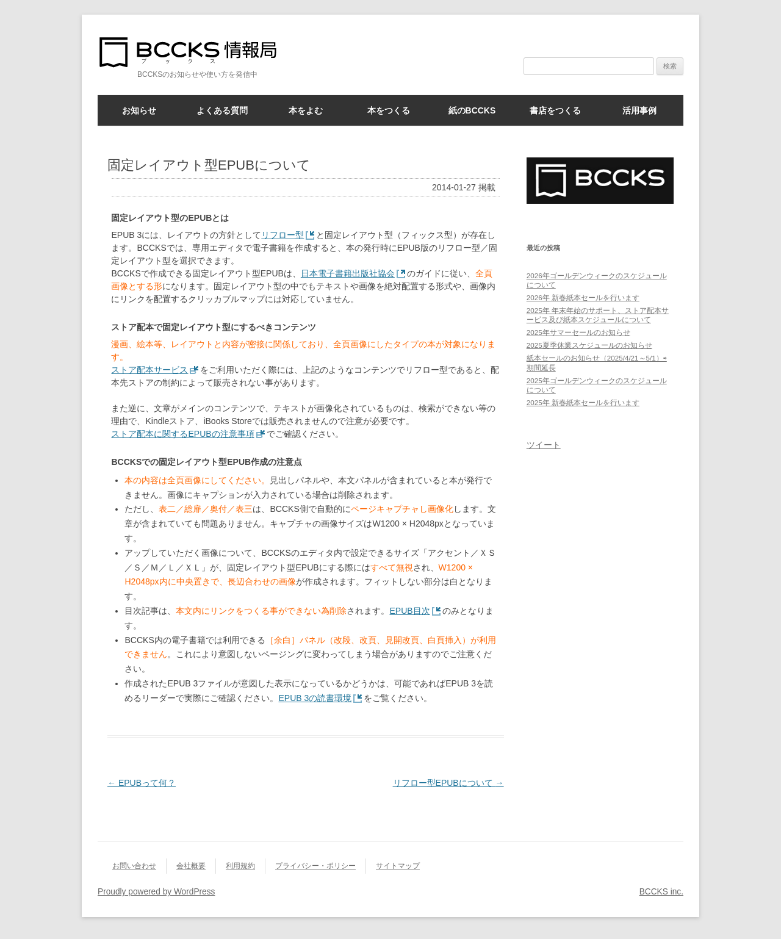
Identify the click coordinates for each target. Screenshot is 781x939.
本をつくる (388, 110)
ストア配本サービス (149, 370)
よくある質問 (222, 110)
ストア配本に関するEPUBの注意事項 (182, 434)
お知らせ (139, 110)
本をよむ (306, 110)
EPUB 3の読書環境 (314, 698)
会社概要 (191, 866)
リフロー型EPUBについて (448, 783)
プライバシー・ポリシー (315, 866)
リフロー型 (282, 235)
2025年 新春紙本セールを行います (583, 402)
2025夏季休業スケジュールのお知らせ (589, 345)
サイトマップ (398, 866)
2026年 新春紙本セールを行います (583, 297)
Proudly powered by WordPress (156, 891)
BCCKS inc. (661, 891)
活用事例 (639, 110)
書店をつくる (555, 110)
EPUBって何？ (141, 783)
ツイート (544, 445)
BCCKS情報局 (195, 52)
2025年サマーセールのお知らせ (578, 332)
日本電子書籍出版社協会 (348, 273)
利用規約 (240, 866)
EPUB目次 (409, 611)
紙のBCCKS (472, 110)
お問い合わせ (134, 866)
